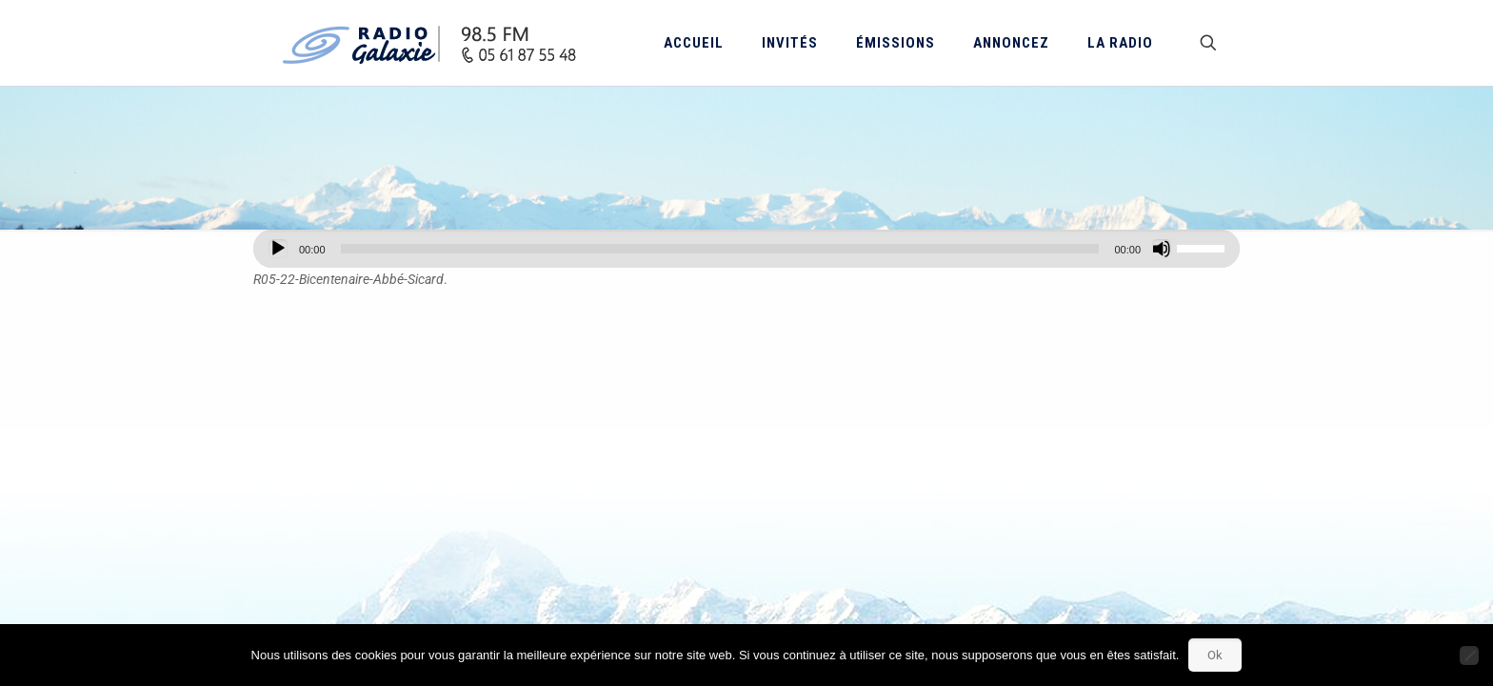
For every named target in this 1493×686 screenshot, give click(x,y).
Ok (1215, 655)
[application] (746, 249)
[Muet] (1161, 248)
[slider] (720, 248)
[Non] (1469, 655)
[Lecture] (278, 248)
